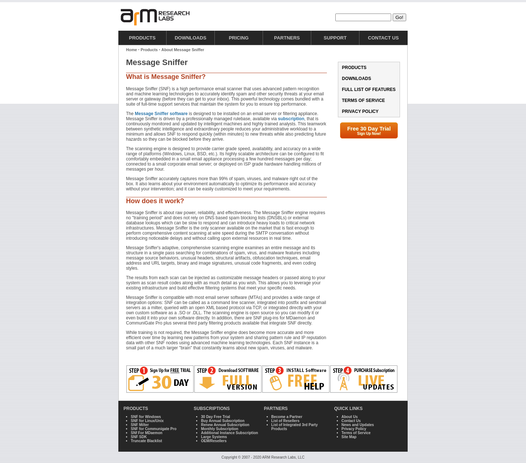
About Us (350, 417)
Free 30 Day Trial (368, 130)
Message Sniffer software (161, 113)
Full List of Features (369, 89)
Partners (287, 38)
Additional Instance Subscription (229, 433)
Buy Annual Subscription (222, 421)
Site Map (349, 437)
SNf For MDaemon (147, 433)
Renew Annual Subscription (225, 425)
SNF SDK (139, 437)
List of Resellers (285, 421)
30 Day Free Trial (215, 417)
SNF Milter (140, 425)
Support (335, 38)
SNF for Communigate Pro (153, 429)
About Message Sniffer (182, 50)
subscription (291, 118)
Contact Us (383, 38)
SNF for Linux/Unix (147, 421)
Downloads (190, 38)
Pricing (238, 38)
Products (142, 38)
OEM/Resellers (213, 441)
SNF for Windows (146, 417)
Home (131, 50)
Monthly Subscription (219, 429)
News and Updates (358, 425)
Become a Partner (286, 417)
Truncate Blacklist (146, 441)
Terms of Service (363, 100)
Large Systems (214, 437)
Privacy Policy (360, 111)
